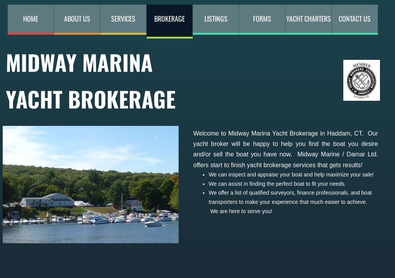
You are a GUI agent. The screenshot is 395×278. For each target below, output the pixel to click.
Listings (216, 19)
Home (30, 19)
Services (123, 19)
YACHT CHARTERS (308, 19)
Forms (262, 19)
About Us (77, 19)
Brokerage (169, 19)
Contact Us (355, 19)
